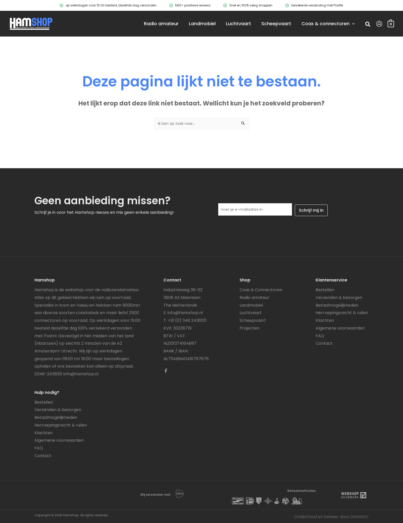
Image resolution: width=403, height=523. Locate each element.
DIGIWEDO (358, 516)
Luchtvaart (251, 312)
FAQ (38, 447)
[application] (344, 24)
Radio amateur (254, 297)
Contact (42, 455)
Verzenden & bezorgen (57, 409)
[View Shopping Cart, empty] (391, 23)
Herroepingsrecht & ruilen (60, 425)
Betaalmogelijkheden (55, 417)
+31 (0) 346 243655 (187, 320)
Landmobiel (251, 305)
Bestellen (43, 402)
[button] (368, 25)
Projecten (249, 328)
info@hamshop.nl (80, 373)
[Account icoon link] (379, 24)
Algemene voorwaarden (59, 440)
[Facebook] (165, 370)
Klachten (43, 432)
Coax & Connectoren (261, 289)
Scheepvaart (253, 320)
